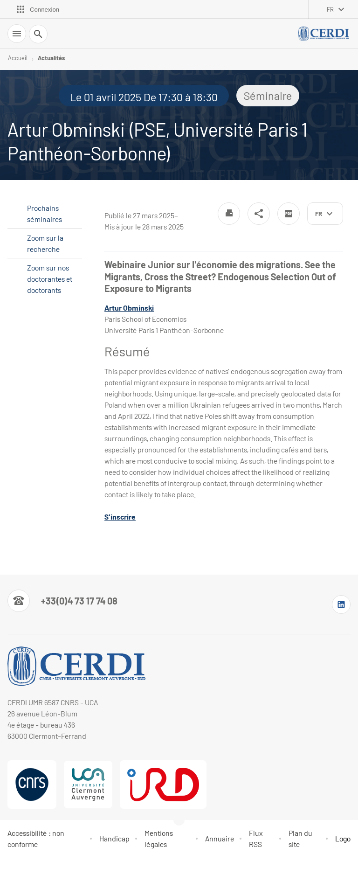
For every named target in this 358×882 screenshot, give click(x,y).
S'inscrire (120, 516)
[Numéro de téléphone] (62, 601)
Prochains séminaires (44, 213)
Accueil (18, 58)
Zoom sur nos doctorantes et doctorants (49, 278)
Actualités (51, 58)
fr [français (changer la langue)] (330, 9)
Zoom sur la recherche (45, 243)
